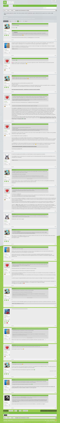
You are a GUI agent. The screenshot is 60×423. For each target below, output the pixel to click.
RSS (55, 420)
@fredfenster (16, 32)
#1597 (55, 359)
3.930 (9, 133)
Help (45, 420)
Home (48, 420)
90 (23, 410)
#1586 (55, 151)
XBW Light (5, 420)
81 (19, 410)
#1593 (55, 285)
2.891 (9, 404)
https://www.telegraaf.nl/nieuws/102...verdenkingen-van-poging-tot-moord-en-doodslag (26, 89)
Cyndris (13, 303)
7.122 (9, 256)
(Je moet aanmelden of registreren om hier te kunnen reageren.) (48, 410)
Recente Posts (13, 7)
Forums (11, 5)
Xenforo (12, 420)
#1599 (55, 392)
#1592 (55, 259)
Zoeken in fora (7, 7)
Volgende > (26, 410)
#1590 (55, 226)
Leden (15, 5)
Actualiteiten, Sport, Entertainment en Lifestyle (15, 18)
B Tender (5, 65)
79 (16, 410)
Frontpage (6, 5)
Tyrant (5, 30)
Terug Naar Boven (52, 420)
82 (20, 410)
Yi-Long (5, 49)
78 (15, 410)
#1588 (55, 185)
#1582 (55, 55)
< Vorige (10, 410)
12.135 (9, 371)
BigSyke (5, 220)
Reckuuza (29, 18)
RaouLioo (5, 402)
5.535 (9, 163)
